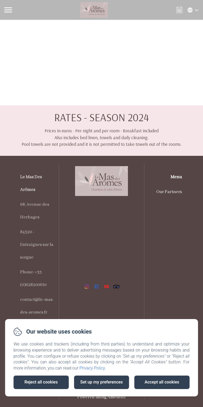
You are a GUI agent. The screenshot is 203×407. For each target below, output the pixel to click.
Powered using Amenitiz (101, 397)
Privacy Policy (92, 368)
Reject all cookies (41, 382)
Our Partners (169, 192)
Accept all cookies (162, 382)
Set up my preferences (101, 382)
